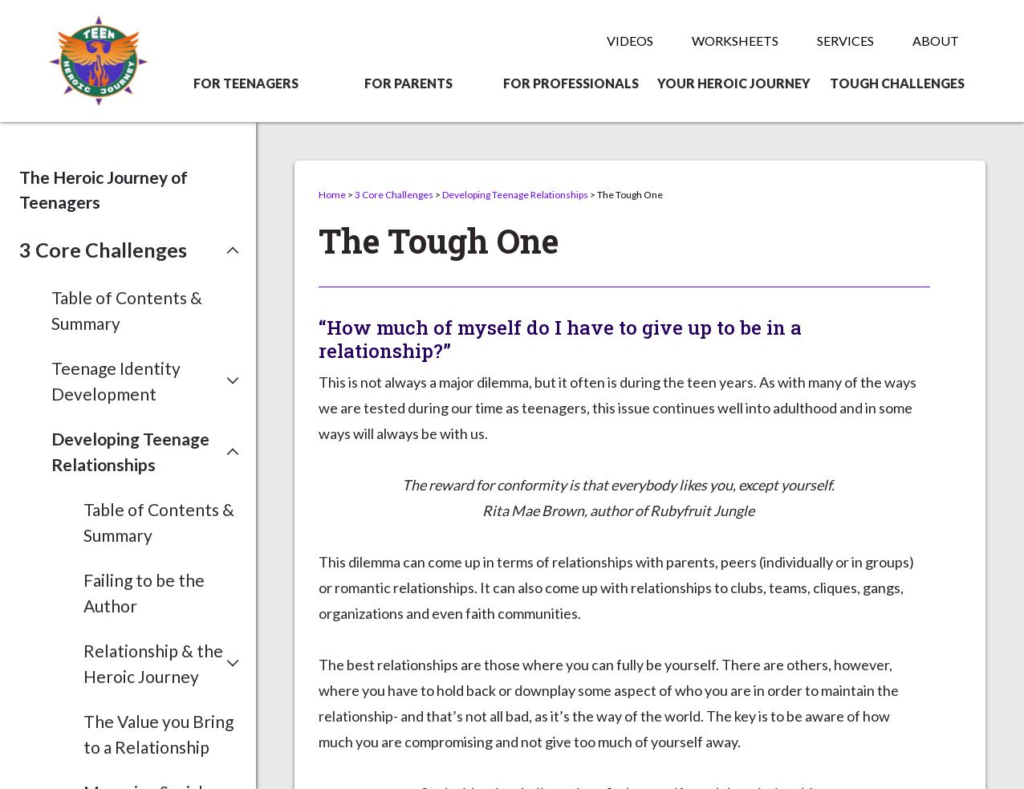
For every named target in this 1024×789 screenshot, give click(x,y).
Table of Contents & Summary (126, 310)
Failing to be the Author (144, 593)
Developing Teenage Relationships (515, 195)
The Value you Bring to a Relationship (158, 734)
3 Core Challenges (394, 195)
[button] (129, 250)
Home (332, 195)
